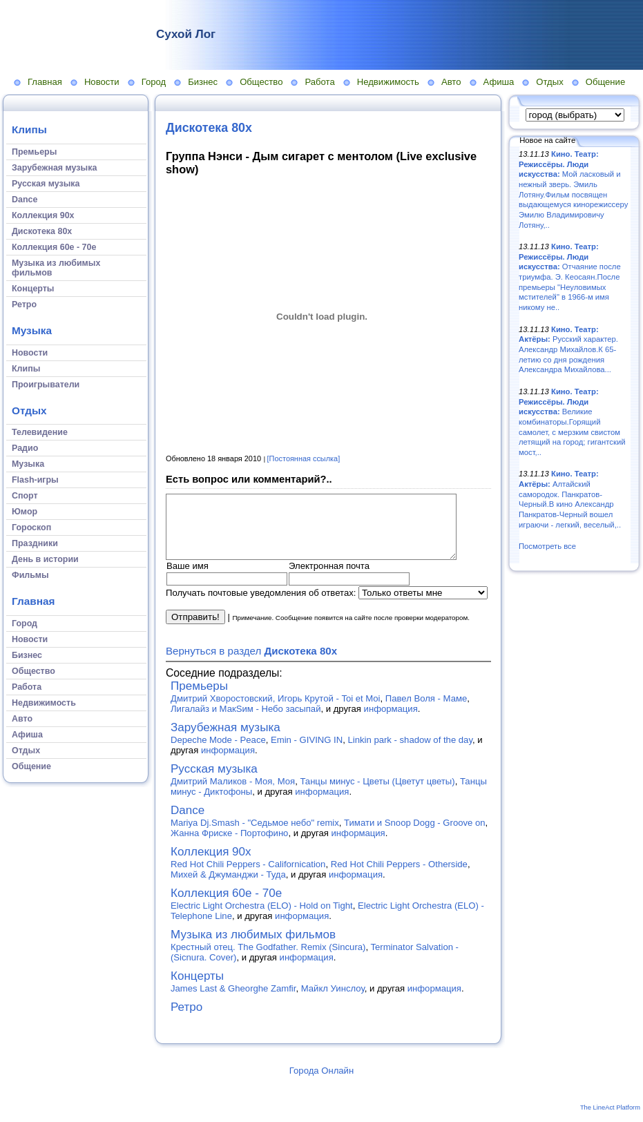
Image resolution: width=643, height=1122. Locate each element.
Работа (319, 82)
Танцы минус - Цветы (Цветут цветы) (377, 794)
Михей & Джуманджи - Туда (228, 887)
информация (391, 721)
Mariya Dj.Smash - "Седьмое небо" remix (255, 835)
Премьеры (199, 698)
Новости (101, 82)
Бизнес (203, 82)
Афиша (499, 82)
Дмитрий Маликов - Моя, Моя (233, 794)
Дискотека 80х (209, 128)
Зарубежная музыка (225, 739)
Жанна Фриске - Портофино (229, 845)
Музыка (32, 330)
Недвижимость (388, 82)
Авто (451, 82)
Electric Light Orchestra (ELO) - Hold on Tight (262, 918)
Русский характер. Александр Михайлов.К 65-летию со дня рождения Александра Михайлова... (568, 349)
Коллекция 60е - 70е (226, 905)
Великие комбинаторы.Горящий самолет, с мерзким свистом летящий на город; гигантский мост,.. (572, 421)
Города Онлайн (321, 1083)
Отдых (549, 82)
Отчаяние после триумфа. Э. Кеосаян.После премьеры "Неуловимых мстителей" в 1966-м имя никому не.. (570, 276)
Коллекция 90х (211, 864)
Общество (261, 82)
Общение (606, 82)
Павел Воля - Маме (426, 711)
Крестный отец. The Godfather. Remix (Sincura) (268, 959)
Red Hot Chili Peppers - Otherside (399, 876)
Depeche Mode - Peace (218, 752)
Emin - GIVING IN (307, 752)
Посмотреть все (547, 546)
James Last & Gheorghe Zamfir (233, 1001)
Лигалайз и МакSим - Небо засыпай (245, 721)
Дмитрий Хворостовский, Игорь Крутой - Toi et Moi (276, 711)
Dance (187, 822)
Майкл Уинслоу (333, 1001)
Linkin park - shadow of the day (410, 752)
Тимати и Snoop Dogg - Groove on (414, 835)
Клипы (29, 129)
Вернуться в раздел (251, 663)
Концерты (197, 988)
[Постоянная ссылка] (303, 458)
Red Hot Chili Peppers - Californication (248, 876)
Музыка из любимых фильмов (253, 947)
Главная (45, 82)
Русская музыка (214, 781)
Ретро (186, 1019)
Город (154, 82)
